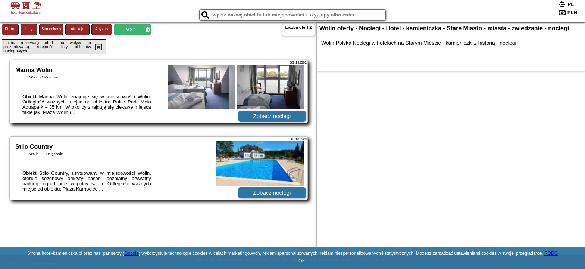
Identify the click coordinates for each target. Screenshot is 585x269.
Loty (28, 29)
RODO (551, 253)
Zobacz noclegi (272, 116)
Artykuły (102, 29)
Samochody (51, 29)
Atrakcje (77, 29)
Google (131, 253)
